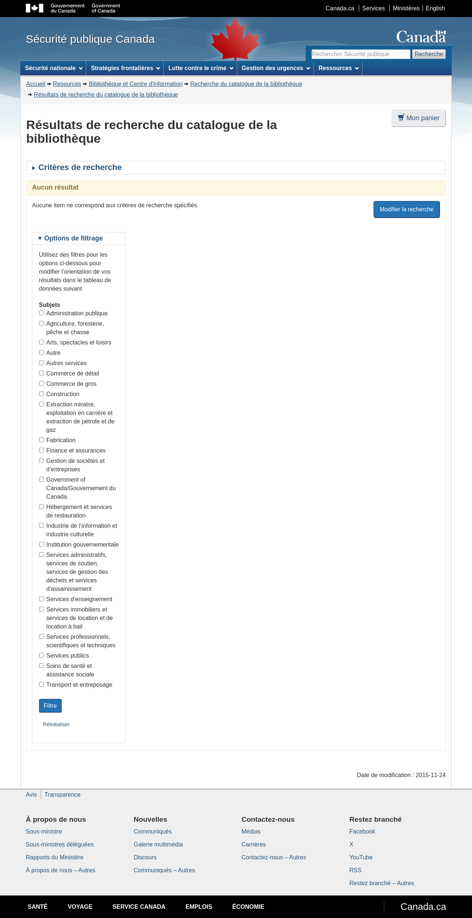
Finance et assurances (72, 450)
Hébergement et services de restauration (75, 511)
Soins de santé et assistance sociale (66, 670)
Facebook (362, 831)
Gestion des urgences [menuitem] (276, 68)
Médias (251, 831)
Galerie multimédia (158, 844)
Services (373, 8)
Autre (49, 353)
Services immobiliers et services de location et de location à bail (76, 618)
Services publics (64, 655)
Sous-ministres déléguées (60, 844)
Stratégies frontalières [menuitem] (125, 68)
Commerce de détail (69, 373)
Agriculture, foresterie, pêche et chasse (71, 328)
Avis (31, 794)
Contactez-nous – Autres (274, 857)
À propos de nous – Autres (61, 870)
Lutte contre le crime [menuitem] (201, 68)
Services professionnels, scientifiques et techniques (77, 641)
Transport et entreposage (75, 685)
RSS (356, 870)
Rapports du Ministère (55, 857)
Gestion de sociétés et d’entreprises (72, 465)
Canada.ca (340, 8)
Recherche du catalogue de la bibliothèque (246, 84)
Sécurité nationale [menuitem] (54, 68)
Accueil (35, 84)
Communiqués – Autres (164, 870)
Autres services (63, 363)
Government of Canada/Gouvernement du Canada (77, 488)
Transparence (62, 794)
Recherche (429, 54)
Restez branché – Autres (382, 883)
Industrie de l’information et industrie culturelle (78, 530)
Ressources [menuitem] (339, 68)
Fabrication (57, 440)
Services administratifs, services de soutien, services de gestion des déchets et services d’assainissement (73, 572)
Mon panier (419, 118)
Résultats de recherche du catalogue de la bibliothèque (106, 94)
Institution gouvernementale (79, 544)
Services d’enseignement (75, 599)
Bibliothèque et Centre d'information (136, 84)
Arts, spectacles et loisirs (75, 342)
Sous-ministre (44, 831)
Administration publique (73, 313)
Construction (59, 394)
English (435, 8)
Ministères (406, 8)
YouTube (361, 857)
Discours (145, 857)
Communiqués (153, 831)
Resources (67, 84)
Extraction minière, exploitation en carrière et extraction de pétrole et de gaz (77, 417)
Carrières (254, 844)
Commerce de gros (68, 384)
